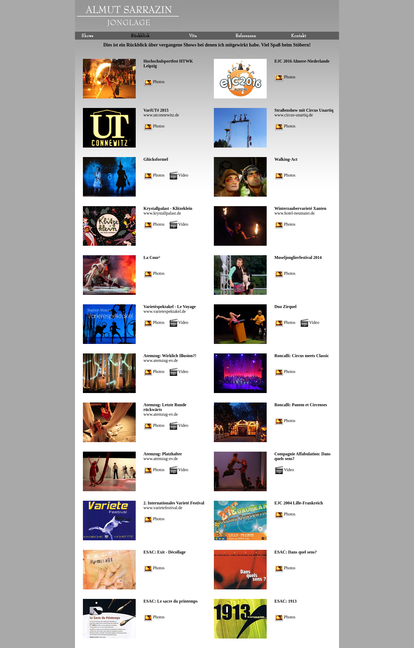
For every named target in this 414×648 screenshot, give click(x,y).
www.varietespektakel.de (164, 311)
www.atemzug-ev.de (160, 360)
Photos (154, 81)
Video (178, 175)
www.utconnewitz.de (161, 115)
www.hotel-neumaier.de (294, 213)
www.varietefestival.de (162, 507)
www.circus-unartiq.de (293, 115)
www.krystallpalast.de (162, 213)
